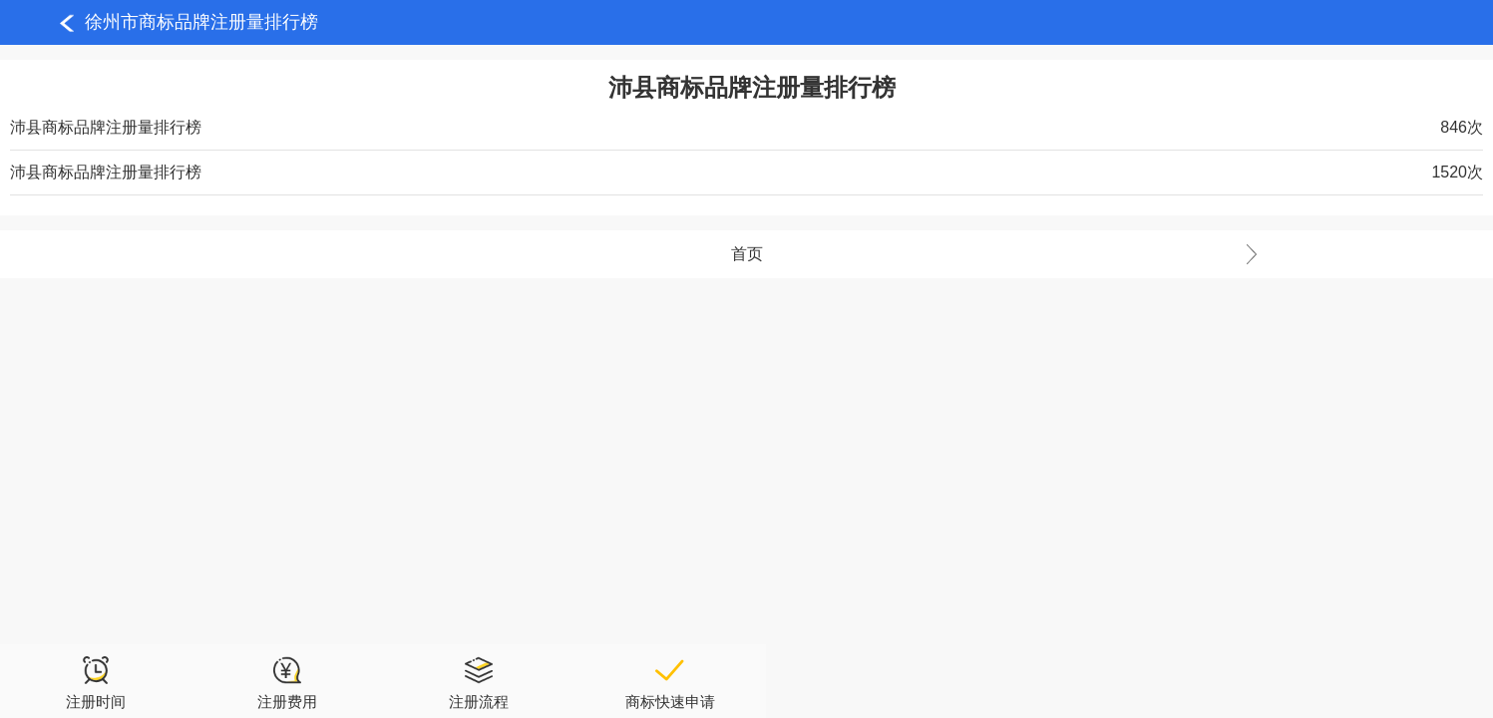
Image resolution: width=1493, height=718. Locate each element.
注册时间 (96, 682)
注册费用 (287, 682)
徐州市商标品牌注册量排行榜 (201, 22)
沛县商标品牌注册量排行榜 (105, 127)
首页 (1112, 254)
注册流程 (479, 682)
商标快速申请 (670, 682)
